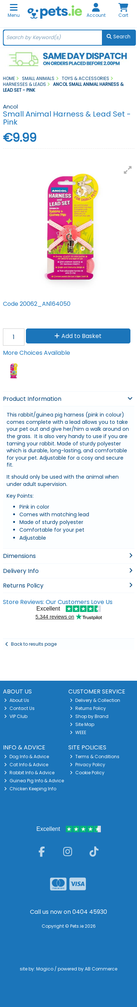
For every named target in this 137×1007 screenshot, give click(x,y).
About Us (16, 700)
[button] (128, 170)
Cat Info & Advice (26, 764)
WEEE (78, 732)
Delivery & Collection (95, 700)
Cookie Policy (87, 773)
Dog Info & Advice (26, 756)
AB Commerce (101, 969)
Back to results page (34, 644)
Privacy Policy (87, 764)
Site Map (82, 724)
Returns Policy (88, 708)
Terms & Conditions (94, 756)
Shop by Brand (89, 716)
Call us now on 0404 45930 (68, 912)
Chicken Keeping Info (30, 789)
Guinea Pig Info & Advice (34, 781)
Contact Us (19, 708)
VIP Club (15, 716)
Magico (44, 969)
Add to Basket (78, 336)
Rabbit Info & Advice (29, 773)
